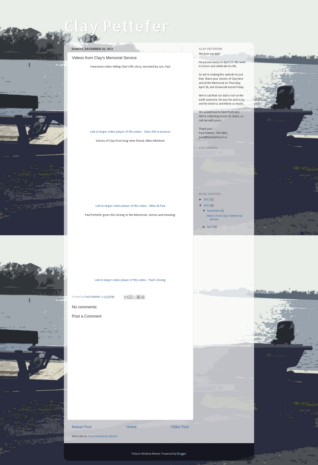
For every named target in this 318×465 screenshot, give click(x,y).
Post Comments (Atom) (102, 436)
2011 (206, 205)
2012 (206, 199)
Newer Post (82, 427)
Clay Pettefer (116, 26)
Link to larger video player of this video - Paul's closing (130, 280)
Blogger (181, 453)
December (213, 210)
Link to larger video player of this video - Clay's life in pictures (130, 132)
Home (131, 427)
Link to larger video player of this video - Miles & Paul (130, 206)
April (210, 227)
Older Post (180, 427)
